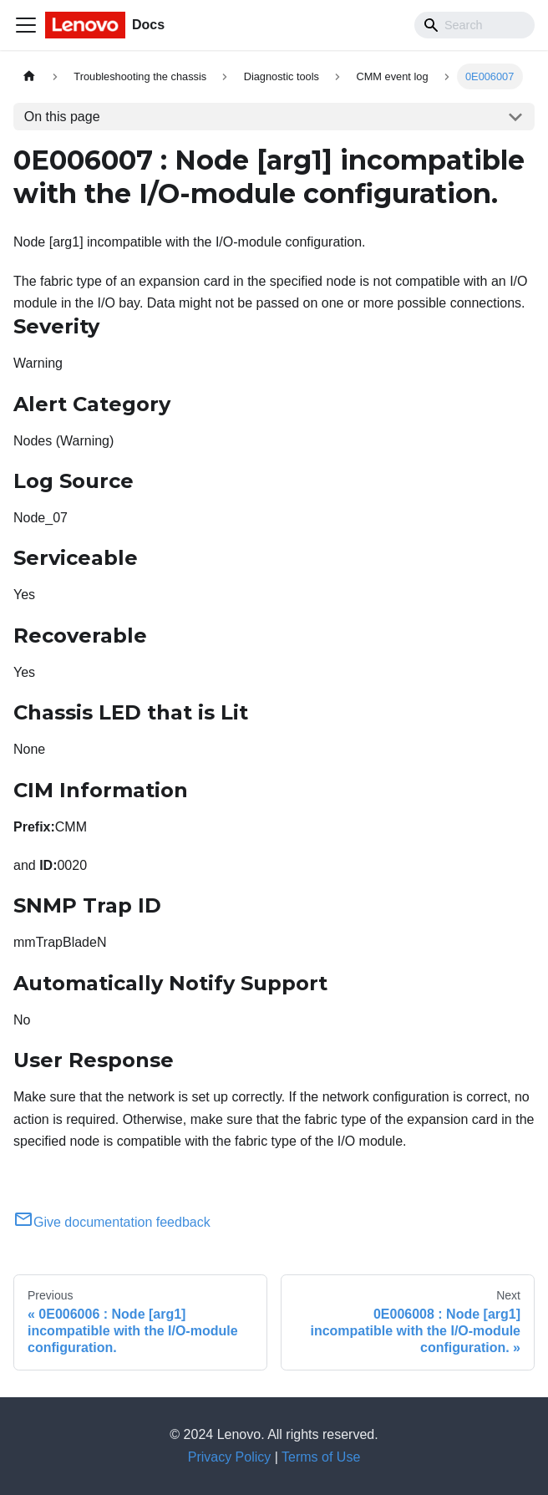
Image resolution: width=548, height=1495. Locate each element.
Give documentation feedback (112, 1222)
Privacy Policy (229, 1457)
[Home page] (29, 76)
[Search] (474, 25)
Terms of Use (321, 1457)
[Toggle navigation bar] (25, 25)
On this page (62, 116)
